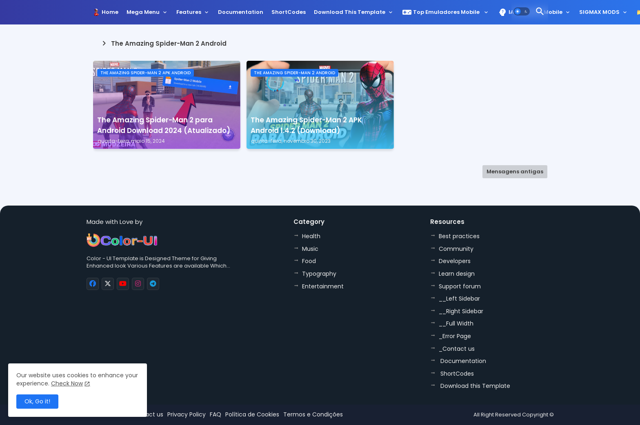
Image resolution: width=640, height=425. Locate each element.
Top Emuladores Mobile (441, 12)
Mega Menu (143, 12)
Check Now (67, 383)
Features (188, 12)
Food (309, 261)
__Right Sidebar (461, 311)
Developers (455, 261)
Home (110, 12)
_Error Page (455, 336)
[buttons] (93, 284)
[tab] (110, 14)
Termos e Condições (313, 414)
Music (310, 249)
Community (456, 249)
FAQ (215, 414)
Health (311, 236)
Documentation (240, 12)
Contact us (147, 414)
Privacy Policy (186, 414)
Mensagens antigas (515, 171)
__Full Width (456, 323)
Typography (319, 274)
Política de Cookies (252, 414)
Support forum (460, 286)
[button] (521, 11)
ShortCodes (288, 12)
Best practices (459, 236)
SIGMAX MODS (599, 12)
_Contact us (457, 349)
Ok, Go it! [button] (37, 401)
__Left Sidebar (459, 298)
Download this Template (349, 12)
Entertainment (323, 286)
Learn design (457, 274)
